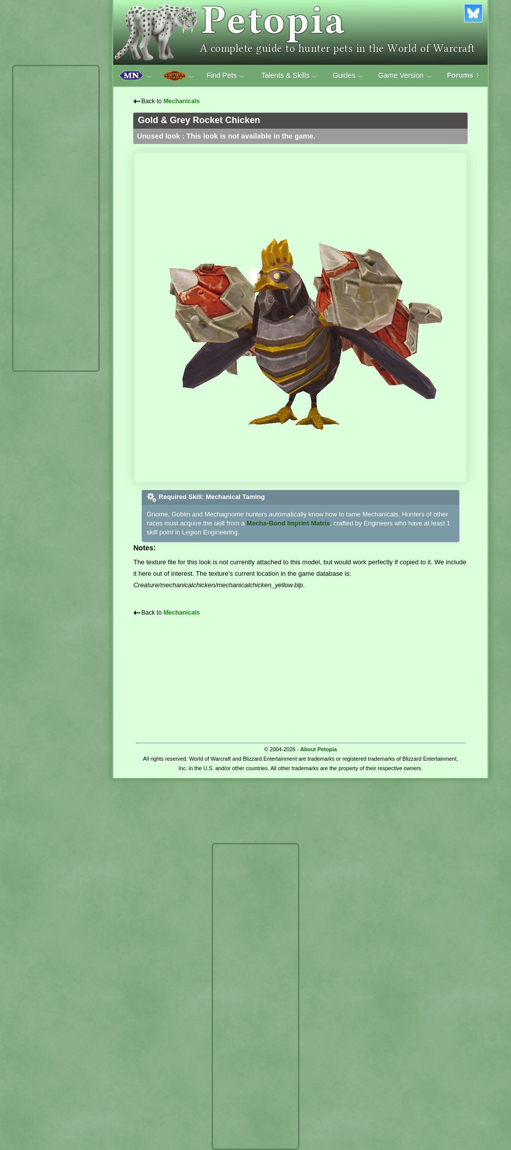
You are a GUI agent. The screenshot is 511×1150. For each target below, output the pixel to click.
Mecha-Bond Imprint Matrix (288, 523)
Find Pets (226, 75)
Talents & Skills (289, 75)
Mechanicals (181, 101)
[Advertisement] (56, 218)
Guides (348, 75)
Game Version (405, 75)
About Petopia (318, 749)
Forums (464, 75)
